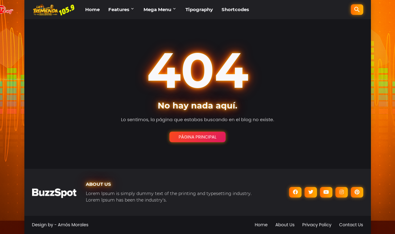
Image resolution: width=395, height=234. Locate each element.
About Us (284, 225)
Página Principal (198, 137)
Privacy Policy (317, 225)
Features (118, 9)
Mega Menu (157, 9)
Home (92, 9)
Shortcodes (235, 9)
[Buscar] (357, 9)
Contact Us (351, 225)
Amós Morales (73, 225)
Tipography (199, 9)
